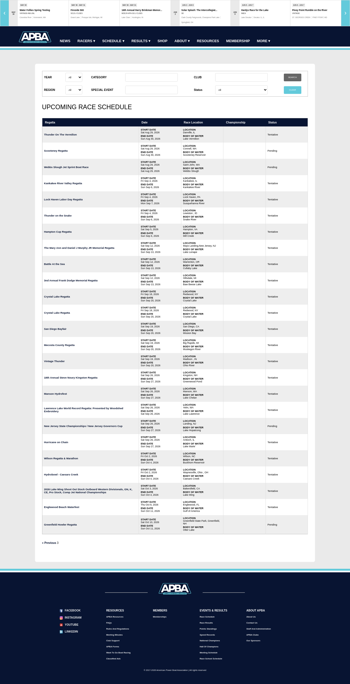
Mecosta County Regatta (59, 345)
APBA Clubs (252, 635)
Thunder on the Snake (58, 215)
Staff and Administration (258, 629)
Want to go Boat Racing (118, 652)
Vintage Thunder (54, 361)
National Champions (210, 640)
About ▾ (182, 41)
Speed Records (207, 635)
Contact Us (252, 623)
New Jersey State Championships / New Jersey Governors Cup (83, 426)
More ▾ (263, 41)
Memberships (159, 617)
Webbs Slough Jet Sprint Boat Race (66, 167)
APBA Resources (114, 617)
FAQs (109, 623)
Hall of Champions (209, 646)
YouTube (71, 624)
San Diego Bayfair (55, 328)
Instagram (73, 617)
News (65, 41)
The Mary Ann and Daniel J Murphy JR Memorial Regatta (79, 247)
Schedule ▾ (113, 41)
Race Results (206, 623)
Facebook (73, 610)
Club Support (112, 640)
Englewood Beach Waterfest (61, 507)
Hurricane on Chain (56, 442)
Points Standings (208, 629)
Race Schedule (207, 617)
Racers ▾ (86, 41)
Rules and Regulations (117, 629)
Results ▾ (141, 41)
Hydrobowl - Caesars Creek (61, 474)
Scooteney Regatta (56, 150)
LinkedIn (71, 631)
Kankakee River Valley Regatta (63, 183)
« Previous (49, 542)
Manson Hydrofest (55, 393)
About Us (251, 617)
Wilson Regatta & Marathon (61, 458)
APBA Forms (112, 646)
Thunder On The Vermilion (60, 134)
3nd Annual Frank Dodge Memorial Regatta (71, 280)
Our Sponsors (253, 640)
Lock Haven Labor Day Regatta (63, 199)
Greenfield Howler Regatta (60, 524)
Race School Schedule (211, 658)
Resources (208, 41)
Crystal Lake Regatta (57, 296)
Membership (238, 41)
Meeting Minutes (114, 635)
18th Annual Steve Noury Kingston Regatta (70, 377)
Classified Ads (113, 658)
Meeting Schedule (208, 652)
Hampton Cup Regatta (58, 231)
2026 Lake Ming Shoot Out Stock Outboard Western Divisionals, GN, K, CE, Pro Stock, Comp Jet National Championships (88, 491)
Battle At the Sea (54, 263)
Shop (162, 41)
